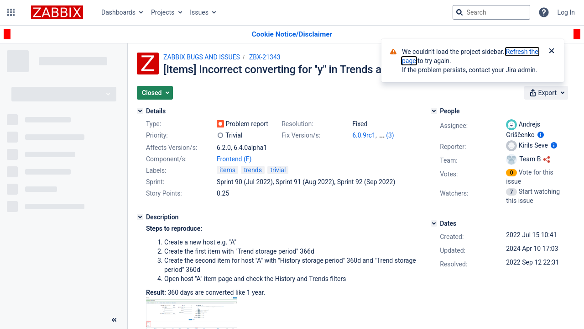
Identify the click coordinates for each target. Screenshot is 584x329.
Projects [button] (162, 12)
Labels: (156, 170)
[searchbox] (491, 12)
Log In (566, 12)
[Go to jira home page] (57, 12)
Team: (448, 160)
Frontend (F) (234, 159)
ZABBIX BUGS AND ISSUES (201, 57)
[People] (434, 111)
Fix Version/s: (301, 135)
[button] (11, 12)
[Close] (551, 51)
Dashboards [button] (118, 12)
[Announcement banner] (292, 34)
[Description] (140, 217)
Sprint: (155, 182)
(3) (390, 135)
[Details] (140, 111)
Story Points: (164, 193)
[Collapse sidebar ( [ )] (114, 320)
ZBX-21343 (265, 57)
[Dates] (434, 223)
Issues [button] (199, 12)
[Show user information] (540, 134)
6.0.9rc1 (363, 135)
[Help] (544, 12)
